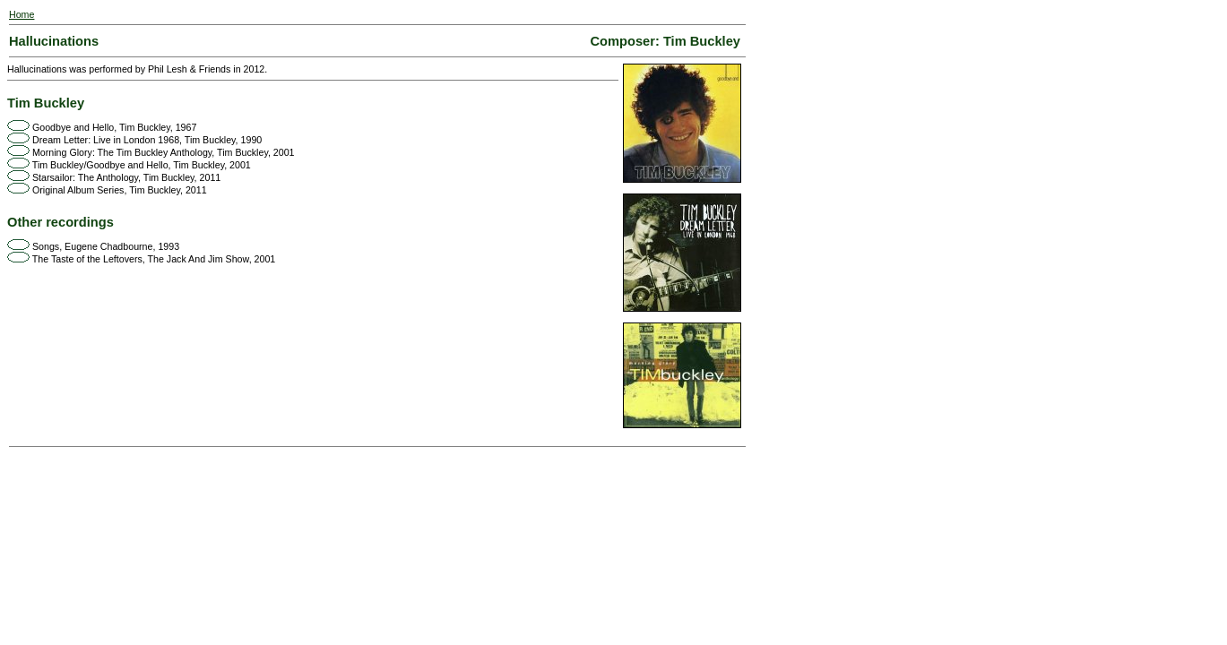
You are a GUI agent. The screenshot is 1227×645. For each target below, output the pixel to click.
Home (21, 14)
